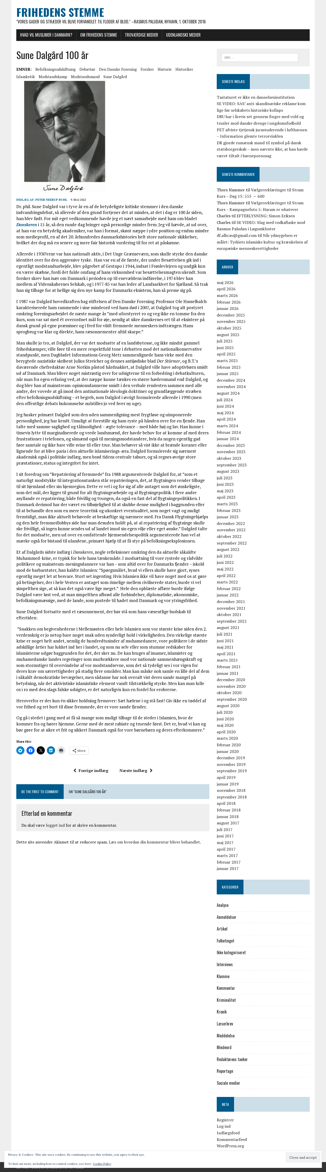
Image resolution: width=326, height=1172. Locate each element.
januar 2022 (228, 595)
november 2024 (231, 386)
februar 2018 (229, 810)
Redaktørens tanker (232, 1059)
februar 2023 (229, 510)
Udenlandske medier (183, 35)
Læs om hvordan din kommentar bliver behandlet (154, 842)
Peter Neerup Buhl (51, 200)
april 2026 (226, 289)
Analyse (222, 905)
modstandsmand (85, 76)
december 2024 (231, 380)
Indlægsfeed (228, 1133)
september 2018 (232, 797)
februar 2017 (229, 862)
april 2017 (226, 849)
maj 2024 (225, 413)
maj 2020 (225, 725)
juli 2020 (225, 712)
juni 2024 (225, 406)
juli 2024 (225, 400)
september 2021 (232, 621)
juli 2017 (225, 829)
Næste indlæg (136, 770)
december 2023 (231, 445)
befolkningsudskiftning (55, 69)
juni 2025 (225, 347)
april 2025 (226, 354)
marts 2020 (227, 738)
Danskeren (26, 224)
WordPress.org (230, 1146)
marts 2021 (227, 660)
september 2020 (232, 699)
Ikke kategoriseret (231, 952)
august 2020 (228, 705)
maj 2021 (225, 647)
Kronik (222, 1012)
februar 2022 (229, 588)
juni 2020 (225, 719)
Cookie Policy (102, 1164)
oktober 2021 (229, 614)
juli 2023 (225, 478)
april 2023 (226, 497)
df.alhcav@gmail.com (237, 235)
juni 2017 (225, 836)
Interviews (225, 964)
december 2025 (231, 315)
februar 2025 (229, 367)
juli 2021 (225, 634)
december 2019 (231, 758)
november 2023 (231, 451)
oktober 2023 (229, 458)
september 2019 (232, 771)
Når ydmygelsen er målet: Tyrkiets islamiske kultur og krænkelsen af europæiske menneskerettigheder (262, 242)
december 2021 (231, 601)
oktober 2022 (229, 536)
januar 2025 (228, 373)
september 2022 (232, 543)
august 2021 (228, 627)
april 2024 (226, 419)
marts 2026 (227, 295)
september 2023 (232, 465)
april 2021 (226, 653)
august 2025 (228, 334)
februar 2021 (229, 666)
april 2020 (226, 732)
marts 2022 (227, 582)
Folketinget (225, 941)
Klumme (223, 976)
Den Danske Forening (118, 69)
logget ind (55, 825)
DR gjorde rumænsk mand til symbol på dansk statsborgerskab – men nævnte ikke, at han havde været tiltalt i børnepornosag (262, 149)
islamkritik (25, 76)
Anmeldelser (226, 917)
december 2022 (231, 523)
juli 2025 (225, 341)
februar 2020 (229, 745)
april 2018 (226, 803)
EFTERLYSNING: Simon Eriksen (266, 216)
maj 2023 (225, 491)
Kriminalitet (226, 1000)
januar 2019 (228, 784)
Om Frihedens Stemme (98, 35)
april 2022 (226, 575)
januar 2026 (228, 308)
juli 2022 (225, 556)
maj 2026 (225, 282)
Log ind (223, 1126)
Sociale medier (228, 1083)
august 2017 (228, 823)
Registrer (225, 1120)
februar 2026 (229, 302)
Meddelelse (226, 1036)
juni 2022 (225, 562)
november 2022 (231, 530)
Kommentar (226, 988)
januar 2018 (228, 816)
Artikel (222, 929)
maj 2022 (225, 569)
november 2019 (231, 764)
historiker (184, 69)
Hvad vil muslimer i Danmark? (46, 35)
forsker (147, 69)
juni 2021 (225, 641)
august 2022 (228, 549)
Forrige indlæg (90, 770)
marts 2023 (227, 504)
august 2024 (228, 393)
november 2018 (231, 790)
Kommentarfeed (232, 1139)
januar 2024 (228, 438)
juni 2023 (225, 484)
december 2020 (231, 679)
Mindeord (224, 1047)
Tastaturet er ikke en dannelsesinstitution (256, 97)
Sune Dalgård (115, 76)
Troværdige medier (141, 35)
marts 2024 (227, 425)
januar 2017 (228, 868)
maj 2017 (225, 842)
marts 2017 (227, 855)
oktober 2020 (229, 692)
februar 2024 (229, 432)
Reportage (225, 1071)
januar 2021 (228, 673)
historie (165, 69)
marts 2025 (227, 360)
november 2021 (231, 608)
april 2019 (226, 777)
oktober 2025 (229, 328)
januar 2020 (228, 751)
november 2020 (231, 686)
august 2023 (228, 471)
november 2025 (231, 321)
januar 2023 (228, 517)
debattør (87, 69)
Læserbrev (225, 1024)
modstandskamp (53, 76)
